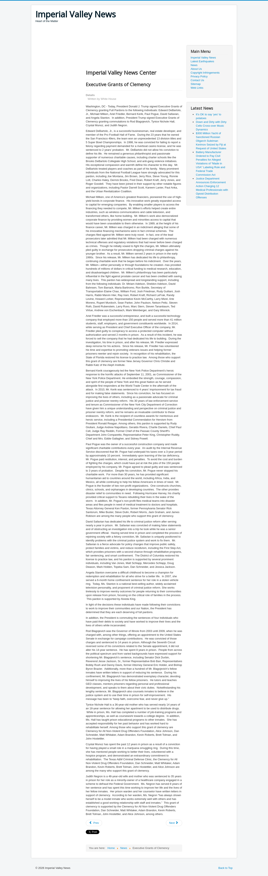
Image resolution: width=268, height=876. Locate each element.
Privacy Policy (199, 76)
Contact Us (197, 80)
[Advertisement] (111, 34)
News (194, 65)
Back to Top (225, 868)
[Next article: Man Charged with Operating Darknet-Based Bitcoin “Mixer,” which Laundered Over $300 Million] (174, 823)
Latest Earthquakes (202, 61)
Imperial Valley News (203, 57)
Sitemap (196, 84)
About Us (196, 68)
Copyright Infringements (205, 72)
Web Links (197, 87)
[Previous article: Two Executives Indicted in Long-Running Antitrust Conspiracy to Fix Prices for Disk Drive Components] (94, 823)
